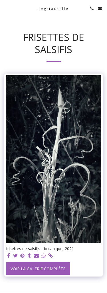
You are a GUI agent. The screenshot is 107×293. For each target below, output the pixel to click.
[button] (6, 8)
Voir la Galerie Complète (38, 268)
